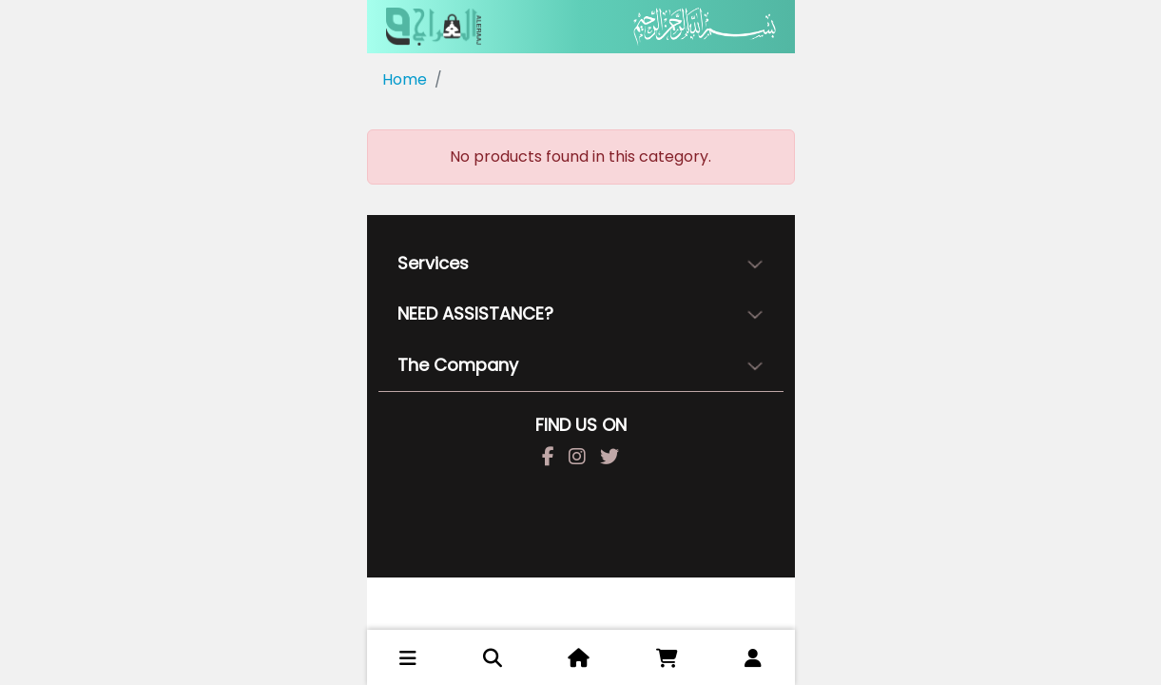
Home (404, 79)
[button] (407, 658)
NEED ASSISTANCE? (475, 313)
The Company (457, 365)
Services (433, 263)
